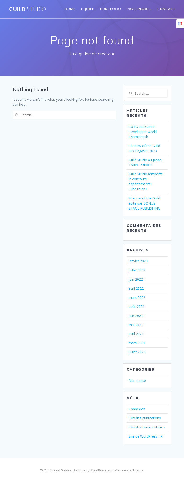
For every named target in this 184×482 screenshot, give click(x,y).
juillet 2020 (137, 352)
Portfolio (110, 8)
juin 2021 (136, 315)
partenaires (139, 8)
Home (70, 8)
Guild (27, 9)
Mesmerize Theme (129, 470)
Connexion (137, 409)
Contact (166, 8)
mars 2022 (137, 297)
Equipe (87, 8)
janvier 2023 (138, 261)
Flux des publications (145, 418)
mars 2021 (137, 343)
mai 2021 (136, 324)
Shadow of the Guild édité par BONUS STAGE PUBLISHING (144, 203)
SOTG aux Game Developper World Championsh (143, 131)
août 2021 (136, 306)
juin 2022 (136, 279)
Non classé (137, 380)
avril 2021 (136, 334)
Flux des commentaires (147, 427)
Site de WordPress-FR (145, 436)
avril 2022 (136, 288)
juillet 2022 (137, 270)
